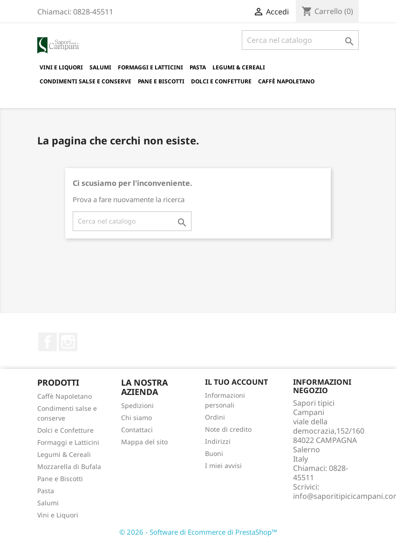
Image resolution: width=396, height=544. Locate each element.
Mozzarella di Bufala (69, 466)
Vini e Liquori (61, 67)
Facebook (47, 342)
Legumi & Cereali (238, 67)
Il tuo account (236, 382)
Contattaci (137, 429)
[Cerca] (300, 40)
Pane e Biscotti (161, 81)
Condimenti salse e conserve (85, 81)
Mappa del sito (144, 441)
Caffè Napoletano (286, 81)
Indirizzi (218, 441)
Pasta (198, 67)
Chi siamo (136, 417)
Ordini (215, 417)
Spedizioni (137, 405)
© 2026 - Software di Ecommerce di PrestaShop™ (198, 532)
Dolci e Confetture (221, 81)
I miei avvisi (223, 465)
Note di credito (228, 429)
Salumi (100, 67)
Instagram (68, 342)
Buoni (214, 453)
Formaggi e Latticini (150, 67)
